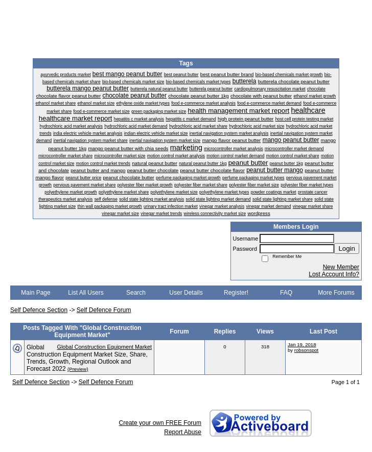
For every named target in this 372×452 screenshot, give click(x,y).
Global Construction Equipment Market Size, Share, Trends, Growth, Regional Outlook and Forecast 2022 (87, 358)
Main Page (35, 292)
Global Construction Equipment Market (104, 347)
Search (136, 292)
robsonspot (306, 350)
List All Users (85, 292)
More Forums (336, 292)
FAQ (286, 292)
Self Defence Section (38, 310)
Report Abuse (182, 432)
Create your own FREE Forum (160, 422)
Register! (236, 292)
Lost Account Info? (334, 274)
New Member (341, 267)
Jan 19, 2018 (302, 344)
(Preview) (77, 369)
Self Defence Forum (104, 310)
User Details (185, 292)
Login (346, 248)
